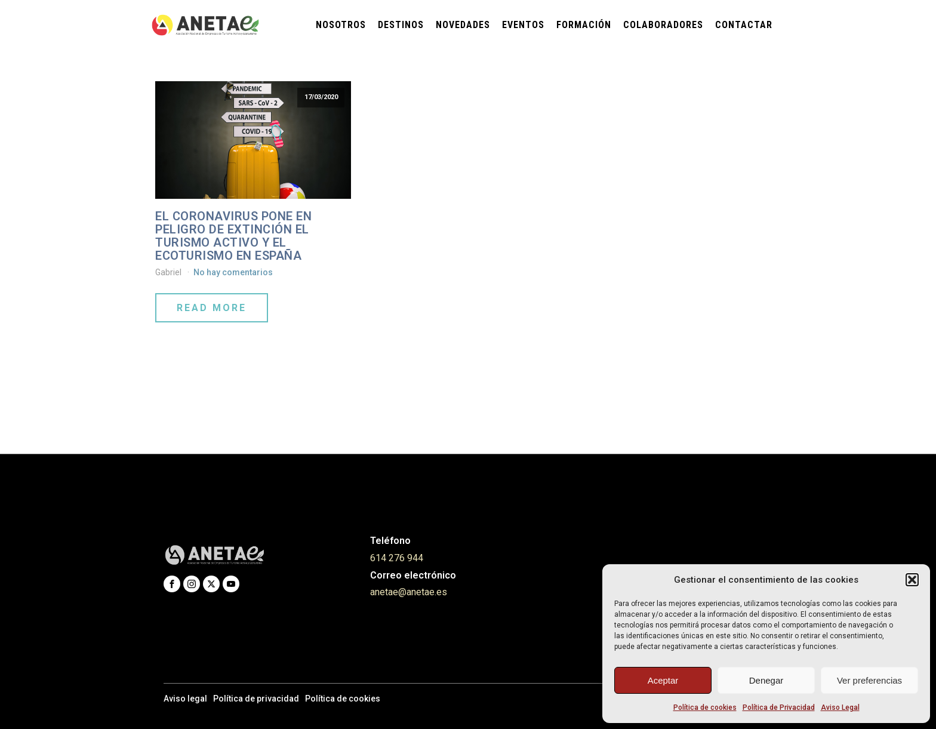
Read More (212, 307)
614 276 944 (396, 558)
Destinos (401, 24)
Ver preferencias (869, 680)
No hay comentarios (233, 272)
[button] (912, 580)
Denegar (766, 680)
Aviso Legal (840, 707)
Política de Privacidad (779, 707)
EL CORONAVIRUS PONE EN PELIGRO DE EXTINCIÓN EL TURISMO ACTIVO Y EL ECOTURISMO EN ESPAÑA (233, 236)
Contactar (743, 24)
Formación (583, 24)
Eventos (523, 24)
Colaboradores (663, 24)
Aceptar (663, 680)
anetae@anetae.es (408, 592)
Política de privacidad (256, 698)
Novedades (463, 24)
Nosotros (341, 24)
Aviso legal (185, 698)
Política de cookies (705, 707)
